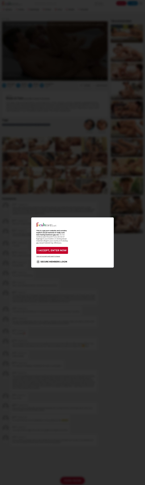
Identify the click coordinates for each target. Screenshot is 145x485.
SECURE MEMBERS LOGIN (53, 262)
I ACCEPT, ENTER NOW (52, 250)
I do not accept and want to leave (48, 256)
